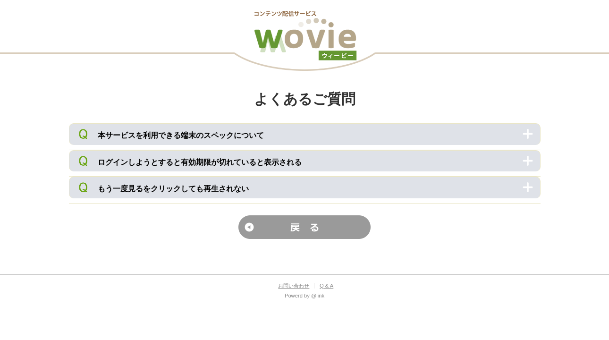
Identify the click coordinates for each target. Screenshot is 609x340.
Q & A (326, 286)
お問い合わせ (293, 286)
